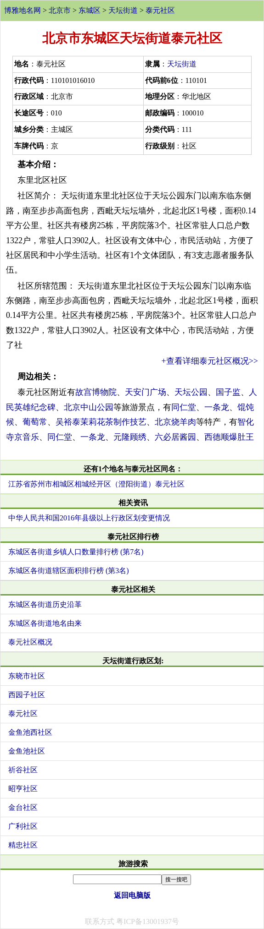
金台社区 (23, 807)
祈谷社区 (23, 770)
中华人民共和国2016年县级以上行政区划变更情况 (89, 518)
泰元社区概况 (30, 642)
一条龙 (216, 407)
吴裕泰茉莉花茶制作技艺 (101, 421)
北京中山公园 (88, 407)
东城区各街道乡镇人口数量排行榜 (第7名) (76, 552)
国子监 (228, 392)
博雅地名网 (22, 10)
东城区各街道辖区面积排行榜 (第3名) (68, 570)
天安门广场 (145, 392)
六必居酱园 (175, 437)
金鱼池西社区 (30, 732)
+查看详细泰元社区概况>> (210, 361)
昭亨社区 (23, 788)
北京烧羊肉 (175, 421)
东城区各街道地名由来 (45, 623)
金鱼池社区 (26, 751)
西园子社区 (26, 695)
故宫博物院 (96, 392)
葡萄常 (34, 421)
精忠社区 (23, 845)
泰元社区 (160, 10)
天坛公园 (191, 392)
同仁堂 (183, 407)
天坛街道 (123, 10)
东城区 (90, 10)
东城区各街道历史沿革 (45, 604)
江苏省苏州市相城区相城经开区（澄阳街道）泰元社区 (96, 484)
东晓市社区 (26, 676)
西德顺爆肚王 (229, 437)
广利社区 (23, 826)
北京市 (60, 10)
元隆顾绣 (129, 437)
